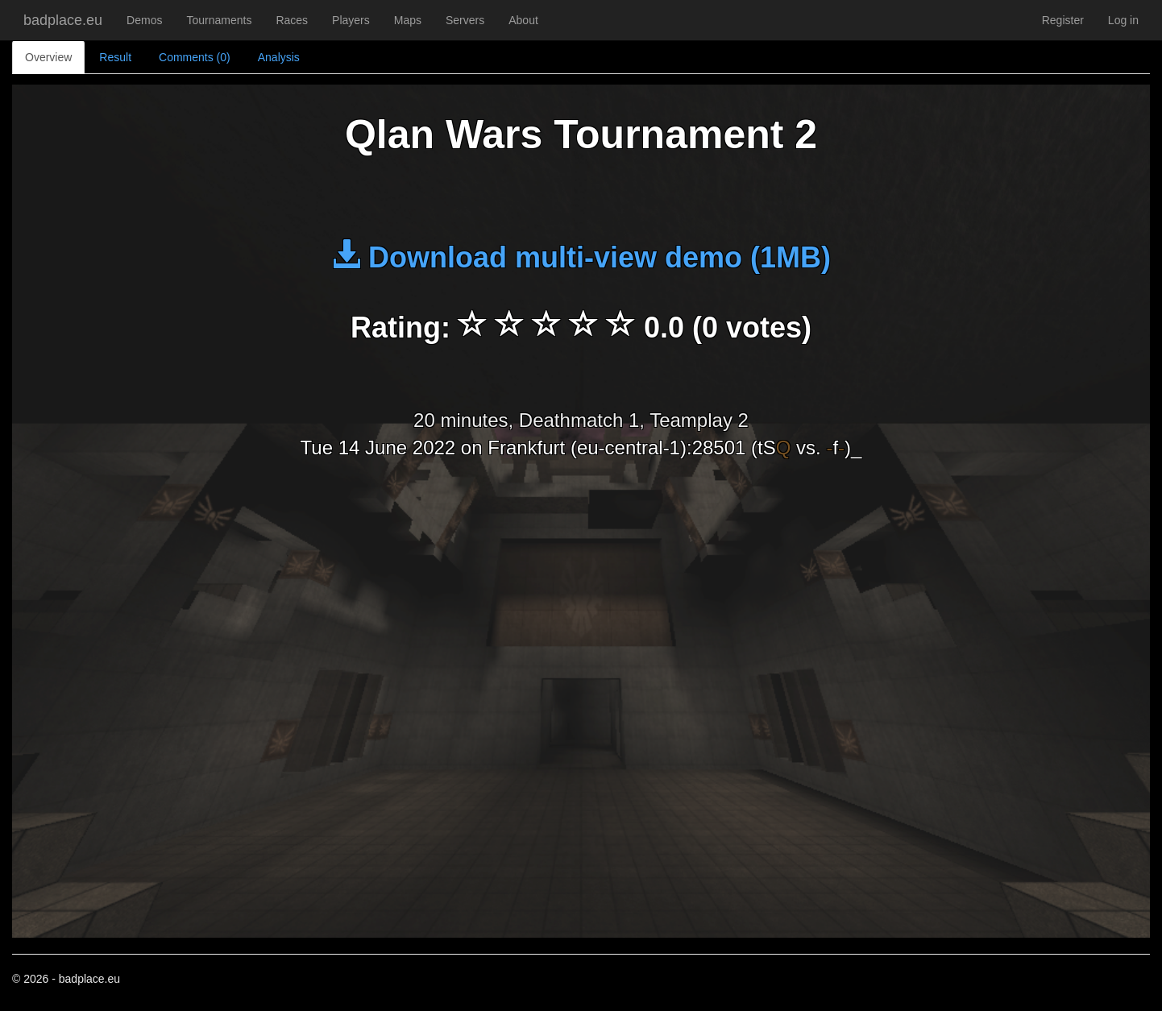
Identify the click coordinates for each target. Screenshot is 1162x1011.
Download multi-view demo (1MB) (581, 257)
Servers (465, 20)
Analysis (279, 57)
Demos (144, 20)
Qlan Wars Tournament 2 (581, 134)
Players (351, 20)
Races (292, 20)
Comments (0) (194, 57)
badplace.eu (62, 20)
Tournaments (218, 20)
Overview (48, 57)
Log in (1123, 20)
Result (115, 57)
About (523, 20)
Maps (407, 20)
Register (1063, 20)
